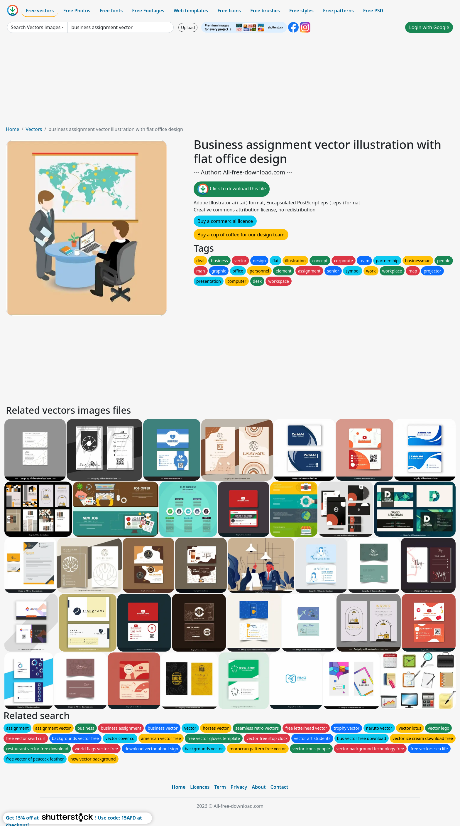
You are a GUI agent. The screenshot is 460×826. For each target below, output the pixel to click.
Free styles (301, 10)
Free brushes (265, 10)
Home (12, 129)
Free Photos (76, 10)
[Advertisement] (230, 82)
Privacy (239, 787)
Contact (279, 787)
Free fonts (111, 10)
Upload (188, 27)
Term (220, 787)
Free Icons (229, 10)
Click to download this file (231, 189)
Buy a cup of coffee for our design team (241, 234)
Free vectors (40, 10)
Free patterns (338, 10)
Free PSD (373, 10)
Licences (199, 787)
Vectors (34, 129)
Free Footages (148, 10)
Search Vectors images (35, 27)
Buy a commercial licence (225, 221)
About (258, 787)
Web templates (191, 10)
